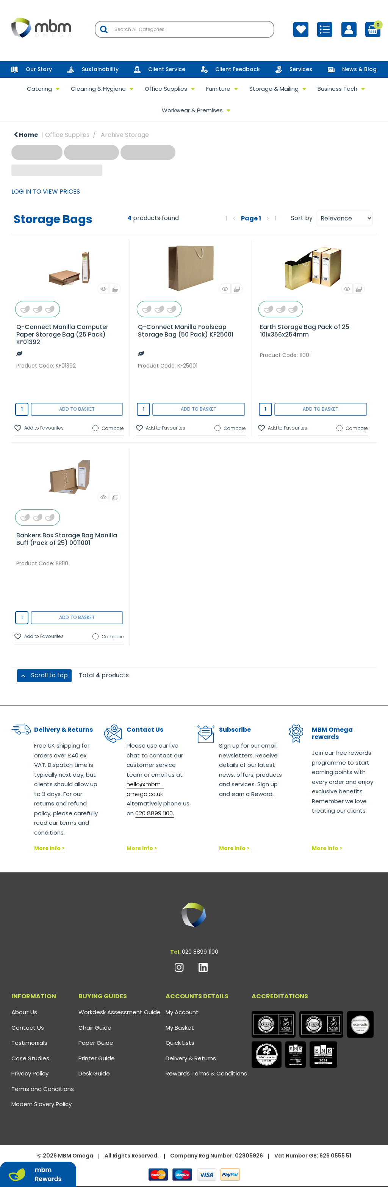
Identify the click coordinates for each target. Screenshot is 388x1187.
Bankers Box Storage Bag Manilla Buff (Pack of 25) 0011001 (66, 539)
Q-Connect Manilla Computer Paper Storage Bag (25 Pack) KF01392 (62, 334)
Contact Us (27, 1028)
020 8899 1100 (200, 952)
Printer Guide (96, 1058)
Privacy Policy (29, 1073)
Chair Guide (94, 1028)
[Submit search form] (104, 29)
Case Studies (30, 1058)
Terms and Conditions (42, 1089)
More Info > (49, 848)
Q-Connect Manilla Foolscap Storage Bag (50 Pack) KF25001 (185, 331)
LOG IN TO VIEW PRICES (45, 191)
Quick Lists (180, 1043)
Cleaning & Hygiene (98, 89)
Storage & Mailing (274, 89)
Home (26, 134)
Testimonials (29, 1043)
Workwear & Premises (192, 110)
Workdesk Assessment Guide (119, 1012)
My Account (182, 1012)
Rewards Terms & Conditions (206, 1073)
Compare (108, 428)
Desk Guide (94, 1073)
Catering (39, 89)
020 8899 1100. (154, 813)
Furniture (218, 89)
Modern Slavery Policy (41, 1104)
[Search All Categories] (184, 29)
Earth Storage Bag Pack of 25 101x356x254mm (304, 331)
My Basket (180, 1028)
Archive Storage (125, 134)
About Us (24, 1012)
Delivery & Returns (191, 1058)
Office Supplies (166, 89)
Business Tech (337, 89)
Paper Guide (95, 1043)
